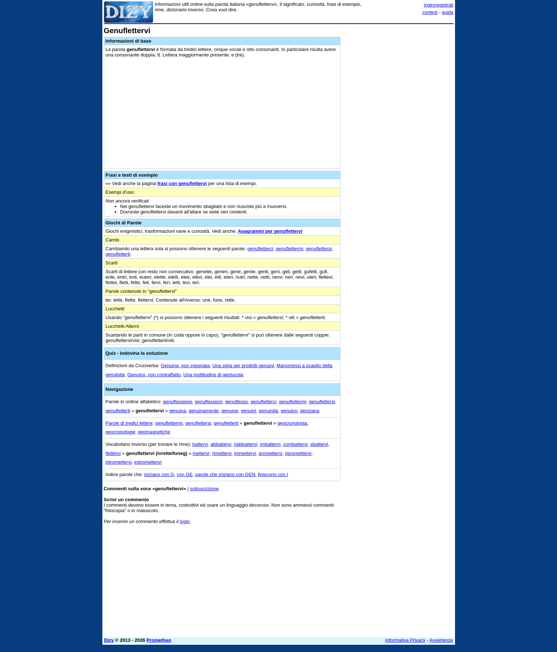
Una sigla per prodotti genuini (243, 365)
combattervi (295, 444)
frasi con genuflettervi (182, 183)
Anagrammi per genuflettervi (270, 231)
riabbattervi (245, 444)
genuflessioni (209, 401)
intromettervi (119, 462)
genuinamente (204, 410)
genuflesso (236, 401)
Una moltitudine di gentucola (213, 374)
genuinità (268, 410)
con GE (184, 474)
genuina (177, 410)
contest (430, 12)
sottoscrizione (204, 488)
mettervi (201, 453)
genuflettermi (289, 248)
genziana (309, 410)
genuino (289, 410)
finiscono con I (273, 474)
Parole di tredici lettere (129, 423)
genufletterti (118, 254)
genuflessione (177, 401)
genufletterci (260, 248)
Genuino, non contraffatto (154, 374)
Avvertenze (441, 640)
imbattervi (270, 444)
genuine (229, 410)
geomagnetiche (154, 432)
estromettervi (147, 462)
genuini (248, 410)
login (184, 521)
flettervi (113, 453)
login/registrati (439, 5)
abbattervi (221, 444)
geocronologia (292, 423)
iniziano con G (159, 474)
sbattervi (319, 444)
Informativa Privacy (405, 640)
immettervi (245, 453)
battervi (200, 444)
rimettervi (221, 453)
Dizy (109, 640)
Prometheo (158, 640)
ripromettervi (298, 453)
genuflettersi (319, 248)
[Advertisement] (399, 136)
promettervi (270, 453)
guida (448, 12)
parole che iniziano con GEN (225, 474)
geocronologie (121, 432)
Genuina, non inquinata (185, 365)
